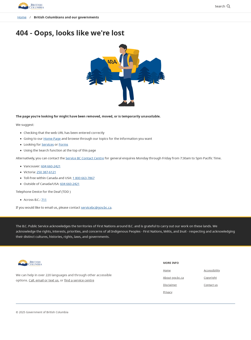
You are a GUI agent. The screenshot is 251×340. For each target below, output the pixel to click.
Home (21, 17)
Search (223, 6)
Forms (63, 144)
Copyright (210, 278)
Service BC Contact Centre (85, 158)
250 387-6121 (46, 172)
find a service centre (79, 280)
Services (48, 144)
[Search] (223, 6)
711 (44, 200)
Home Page (52, 138)
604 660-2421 (50, 166)
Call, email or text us (44, 280)
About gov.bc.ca (173, 278)
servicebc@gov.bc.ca (96, 207)
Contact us (211, 285)
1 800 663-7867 (84, 178)
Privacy (167, 292)
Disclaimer (170, 285)
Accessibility (212, 270)
